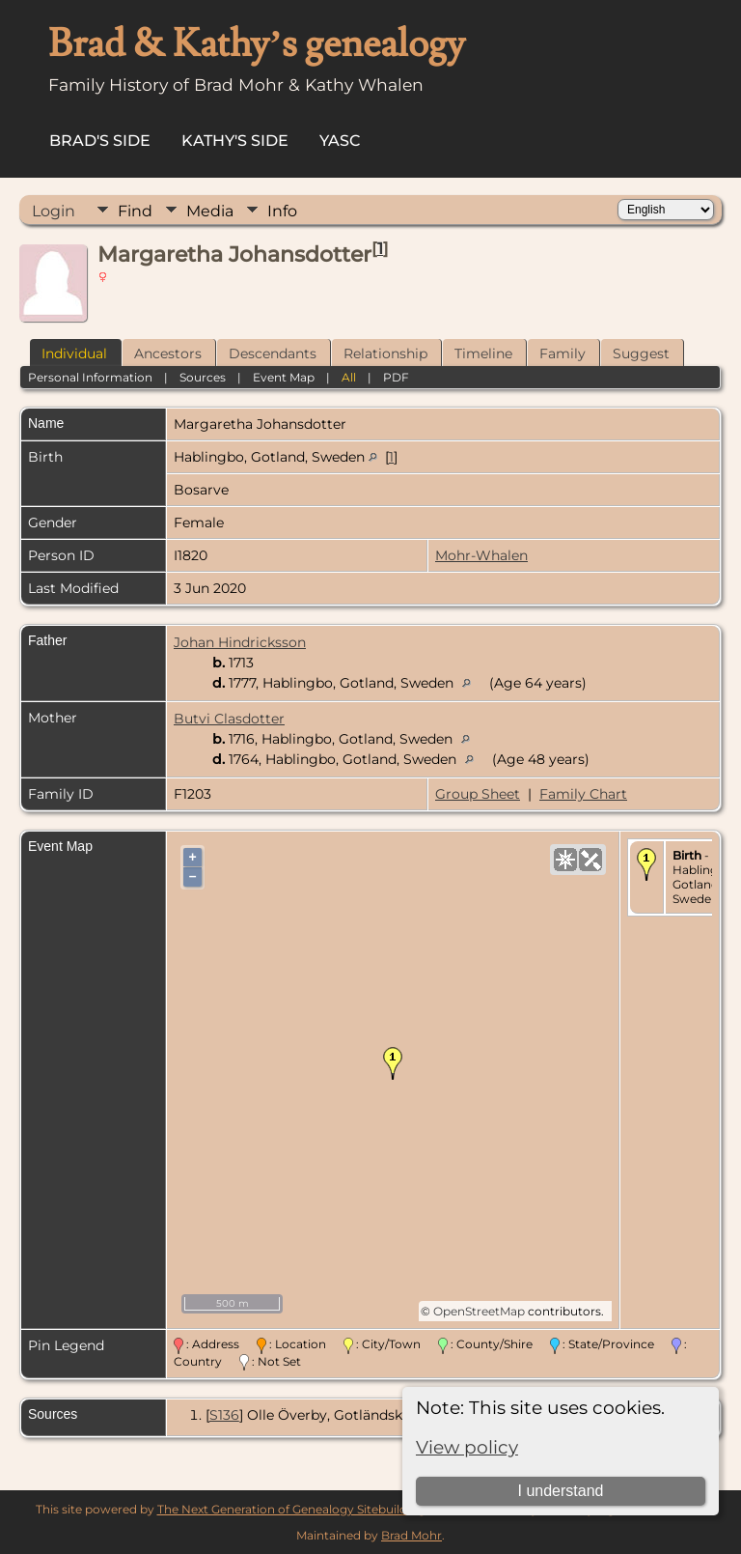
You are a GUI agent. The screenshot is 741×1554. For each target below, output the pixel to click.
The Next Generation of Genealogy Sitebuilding (291, 1509)
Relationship (385, 353)
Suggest (641, 353)
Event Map (284, 377)
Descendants (272, 353)
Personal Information (90, 377)
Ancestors (168, 353)
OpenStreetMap (479, 1311)
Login (53, 211)
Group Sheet (477, 794)
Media (209, 211)
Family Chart (583, 794)
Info (282, 211)
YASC (340, 140)
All (349, 377)
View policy (467, 1447)
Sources (202, 377)
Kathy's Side (234, 140)
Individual (74, 353)
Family (562, 353)
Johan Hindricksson (240, 642)
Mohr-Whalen (481, 555)
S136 (224, 1415)
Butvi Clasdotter (229, 718)
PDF (396, 377)
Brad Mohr (411, 1535)
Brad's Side (100, 140)
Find (135, 211)
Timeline (483, 353)
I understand (560, 1491)
